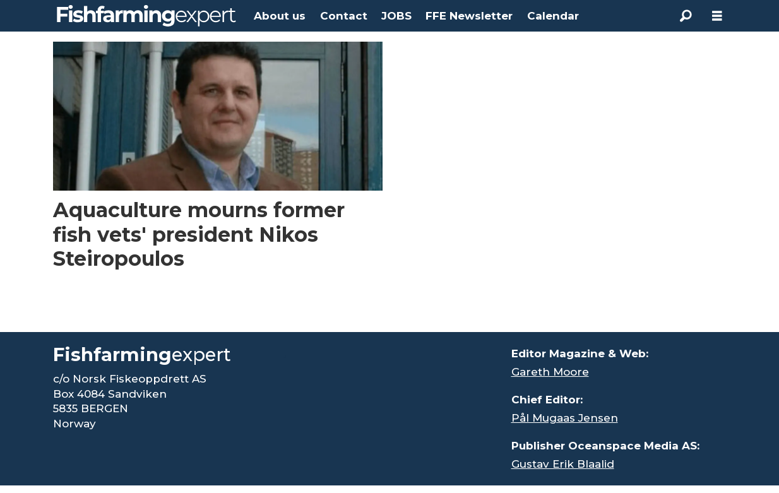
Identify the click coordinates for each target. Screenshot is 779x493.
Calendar (553, 15)
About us (280, 15)
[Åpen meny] (717, 16)
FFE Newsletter (469, 15)
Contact (343, 15)
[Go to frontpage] (146, 16)
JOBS (396, 15)
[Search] (685, 16)
